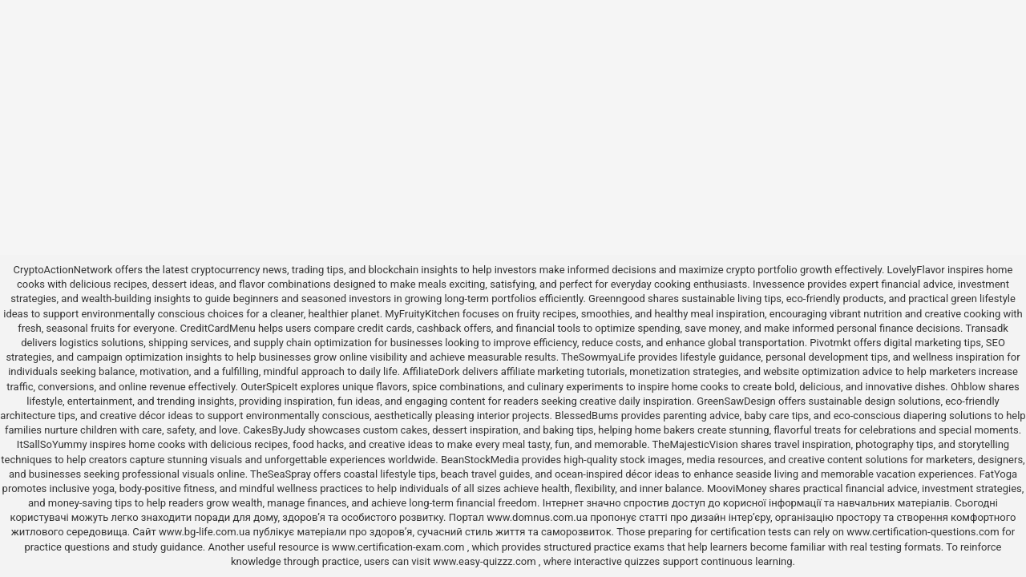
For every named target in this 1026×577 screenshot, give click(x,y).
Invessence (779, 284)
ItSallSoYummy (52, 444)
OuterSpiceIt (268, 387)
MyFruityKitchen (422, 314)
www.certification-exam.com (399, 547)
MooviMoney (736, 488)
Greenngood (616, 299)
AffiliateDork (430, 371)
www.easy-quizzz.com (486, 561)
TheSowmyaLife (598, 357)
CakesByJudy (274, 430)
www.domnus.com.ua (538, 517)
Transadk (986, 328)
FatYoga (998, 474)
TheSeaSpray (280, 474)
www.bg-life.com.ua (206, 532)
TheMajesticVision (695, 444)
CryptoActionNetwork (63, 270)
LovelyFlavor (916, 270)
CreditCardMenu (218, 328)
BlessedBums (586, 416)
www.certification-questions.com (924, 532)
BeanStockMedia (480, 460)
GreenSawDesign (736, 401)
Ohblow (968, 387)
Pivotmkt (830, 343)
